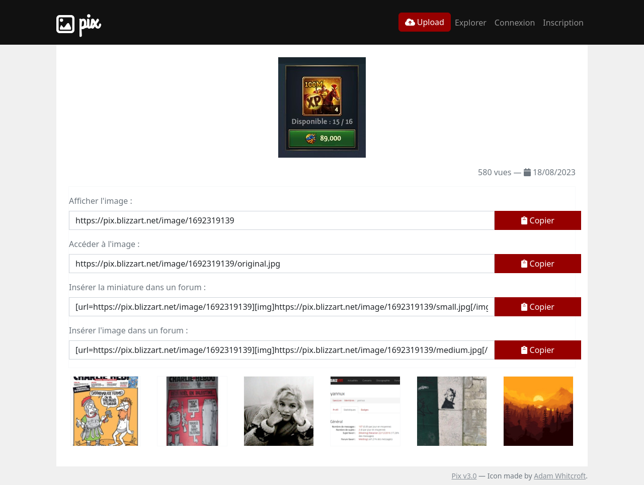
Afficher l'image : (100, 200)
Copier (537, 220)
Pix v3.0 (463, 475)
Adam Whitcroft (560, 475)
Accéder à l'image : (104, 244)
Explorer (471, 22)
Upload (424, 22)
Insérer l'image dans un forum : (128, 330)
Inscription (563, 22)
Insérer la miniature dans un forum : (137, 287)
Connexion (515, 22)
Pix (77, 22)
